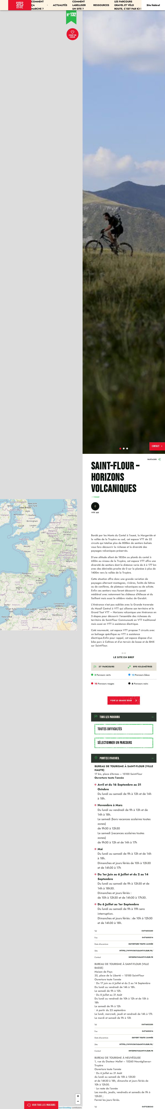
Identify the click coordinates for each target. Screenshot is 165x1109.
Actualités (60, 5)
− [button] (78, 1101)
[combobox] (124, 729)
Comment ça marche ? (39, 5)
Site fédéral (153, 5)
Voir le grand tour (123, 700)
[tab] (124, 717)
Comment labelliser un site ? (79, 5)
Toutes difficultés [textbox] (110, 729)
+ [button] (78, 1096)
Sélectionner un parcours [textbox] (115, 742)
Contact (157, 446)
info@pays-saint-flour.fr (141, 957)
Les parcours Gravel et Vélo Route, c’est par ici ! (127, 5)
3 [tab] (127, 448)
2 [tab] (124, 448)
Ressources (101, 5)
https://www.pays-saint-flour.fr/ (136, 950)
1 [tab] (120, 448)
